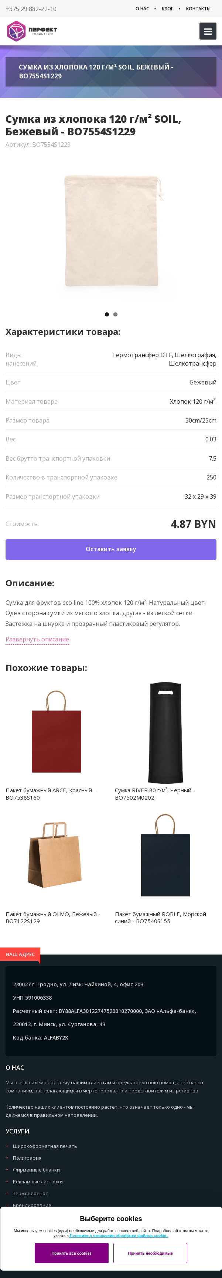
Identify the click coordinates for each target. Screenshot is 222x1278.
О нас (142, 9)
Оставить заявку (111, 549)
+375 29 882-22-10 (31, 9)
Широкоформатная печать (45, 1146)
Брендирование (32, 1205)
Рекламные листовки (38, 1181)
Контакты (198, 9)
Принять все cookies (71, 1253)
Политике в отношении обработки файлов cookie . (118, 1235)
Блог (167, 9)
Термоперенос (30, 1193)
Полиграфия (27, 1158)
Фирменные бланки (36, 1169)
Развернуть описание (37, 639)
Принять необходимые (150, 1253)
